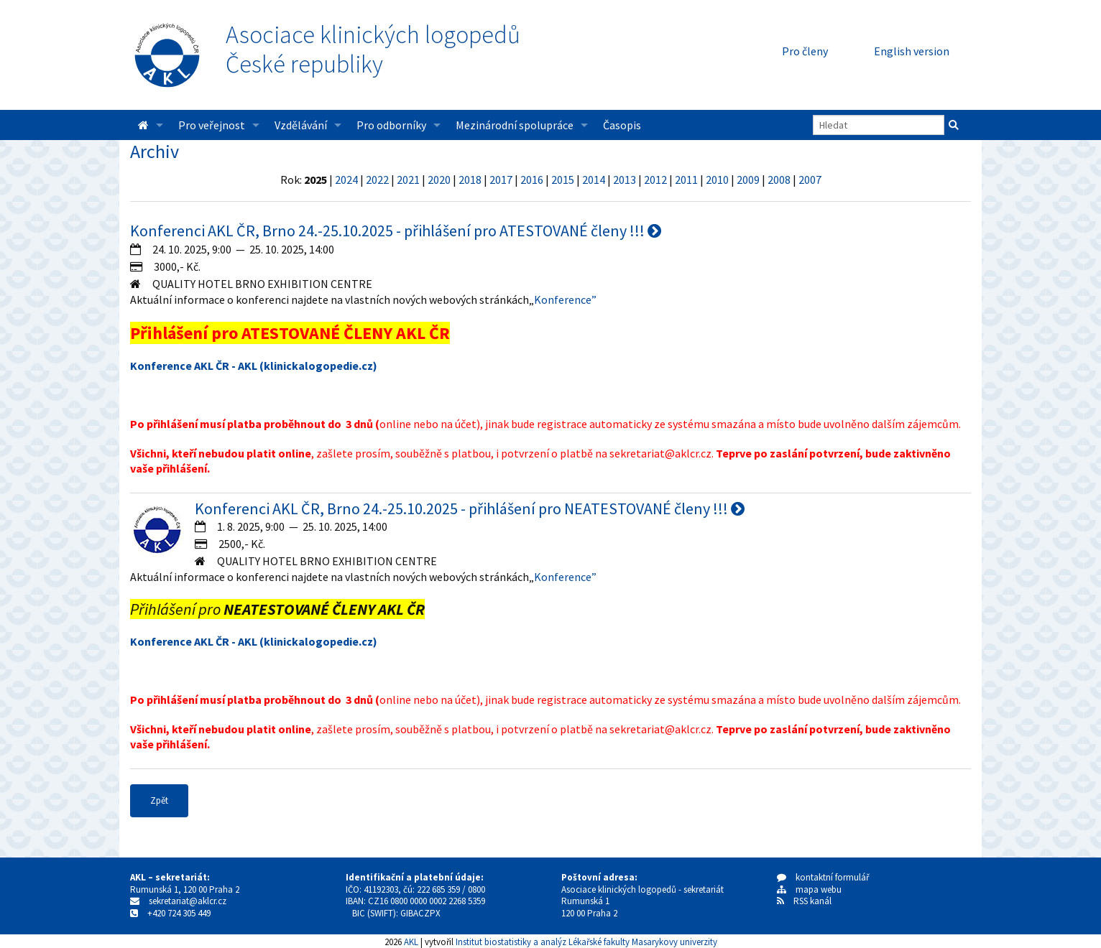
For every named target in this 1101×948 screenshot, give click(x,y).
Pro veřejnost (211, 125)
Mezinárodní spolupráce (514, 125)
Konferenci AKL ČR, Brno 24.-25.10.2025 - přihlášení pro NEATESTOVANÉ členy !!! (470, 508)
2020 (439, 179)
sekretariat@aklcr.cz (187, 901)
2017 (500, 179)
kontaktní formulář (823, 877)
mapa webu (809, 889)
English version (911, 51)
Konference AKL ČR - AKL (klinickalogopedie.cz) (253, 641)
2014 (593, 179)
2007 (809, 179)
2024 (346, 179)
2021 (408, 179)
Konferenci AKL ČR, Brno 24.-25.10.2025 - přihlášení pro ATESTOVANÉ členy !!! (395, 230)
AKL (411, 941)
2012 (655, 179)
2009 (748, 179)
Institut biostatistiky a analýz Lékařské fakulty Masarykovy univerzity (586, 941)
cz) (369, 365)
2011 (686, 179)
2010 (717, 179)
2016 (531, 179)
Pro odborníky (391, 125)
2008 (779, 179)
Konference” (565, 299)
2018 (470, 179)
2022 (377, 179)
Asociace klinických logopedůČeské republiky (373, 49)
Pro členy (805, 51)
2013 (624, 179)
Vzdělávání (301, 125)
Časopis (622, 125)
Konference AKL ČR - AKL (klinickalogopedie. (245, 365)
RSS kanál (812, 901)
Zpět (159, 800)
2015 (562, 179)
